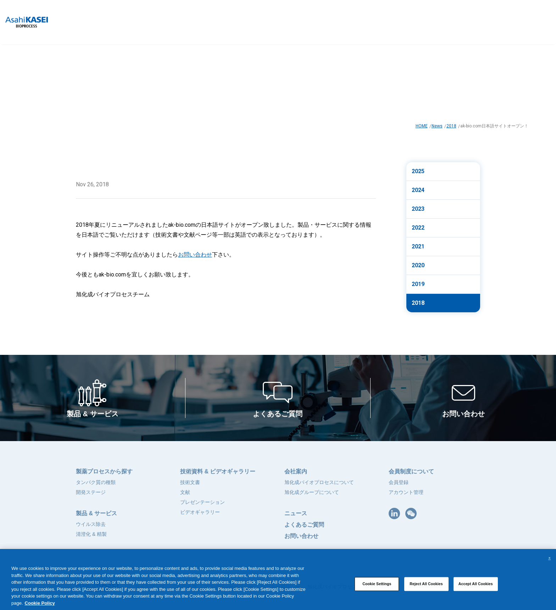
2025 (418, 171)
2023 (418, 208)
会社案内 (295, 471)
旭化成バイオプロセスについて (319, 482)
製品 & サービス (96, 513)
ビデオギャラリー (200, 512)
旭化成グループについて (311, 492)
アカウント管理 (406, 492)
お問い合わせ (195, 254)
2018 (451, 125)
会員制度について (411, 471)
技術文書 (190, 482)
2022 (418, 227)
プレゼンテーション (202, 502)
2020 (418, 265)
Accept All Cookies (475, 591)
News (437, 125)
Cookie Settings (376, 591)
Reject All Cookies (426, 591)
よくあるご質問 (304, 525)
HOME (422, 125)
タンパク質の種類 (96, 482)
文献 (185, 492)
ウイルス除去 (91, 524)
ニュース (295, 513)
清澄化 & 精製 (91, 534)
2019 (418, 284)
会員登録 (398, 482)
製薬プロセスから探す (104, 471)
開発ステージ (91, 492)
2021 (418, 246)
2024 (418, 190)
